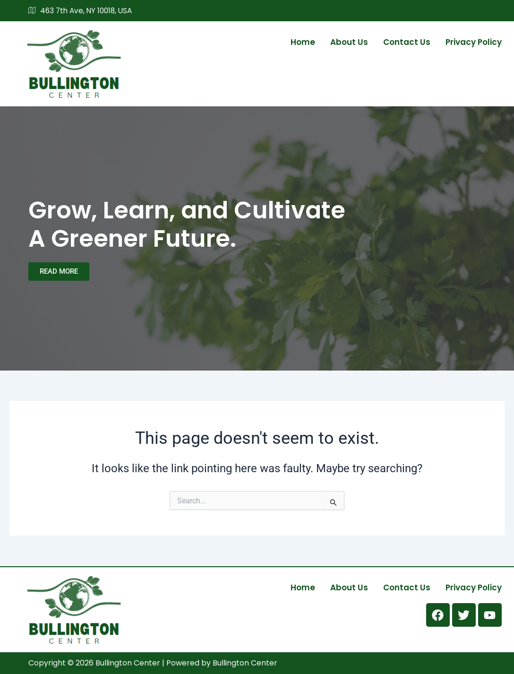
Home (303, 41)
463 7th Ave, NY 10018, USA (82, 11)
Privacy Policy (473, 41)
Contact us (406, 41)
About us (349, 41)
